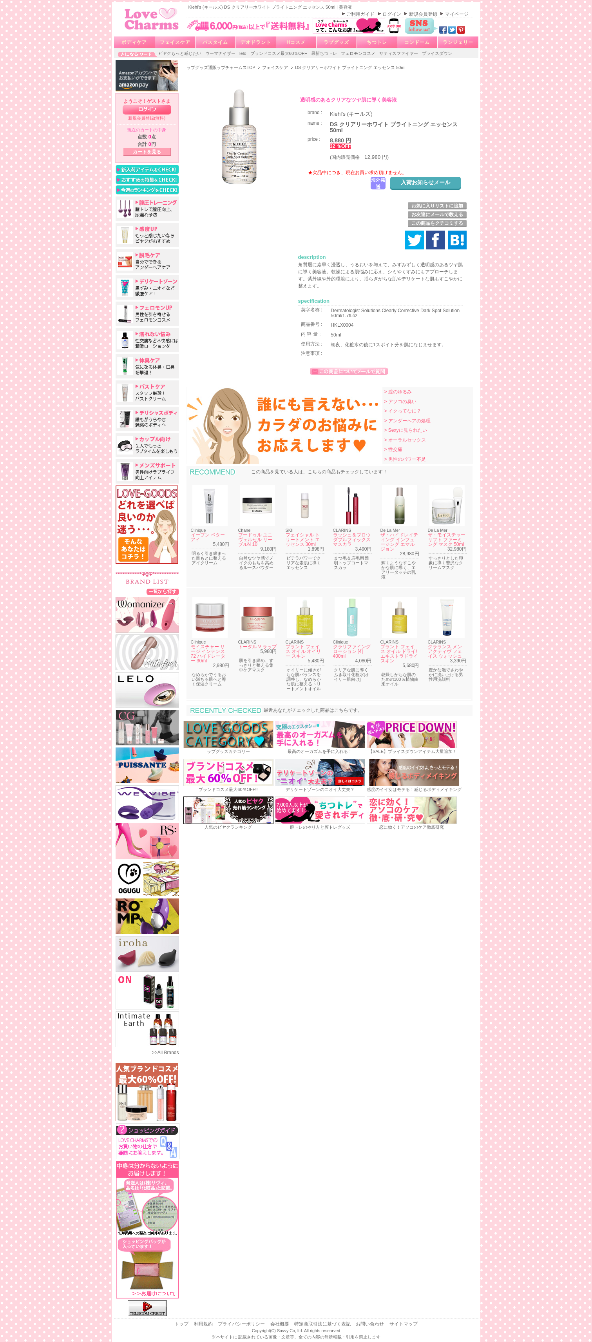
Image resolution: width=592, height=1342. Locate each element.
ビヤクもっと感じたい (180, 53)
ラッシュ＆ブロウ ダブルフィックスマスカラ (352, 539)
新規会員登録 (423, 14)
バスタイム (215, 42)
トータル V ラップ (257, 646)
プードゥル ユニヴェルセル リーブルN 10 (255, 539)
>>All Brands (165, 1052)
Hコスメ (296, 42)
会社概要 (280, 1324)
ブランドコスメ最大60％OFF (279, 53)
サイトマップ (403, 1324)
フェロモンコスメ (359, 53)
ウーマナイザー (221, 53)
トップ (182, 1324)
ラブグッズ (336, 42)
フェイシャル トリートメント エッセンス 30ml (303, 539)
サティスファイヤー (399, 53)
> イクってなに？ (402, 411)
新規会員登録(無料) (147, 118)
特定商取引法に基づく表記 (323, 1324)
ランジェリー (458, 42)
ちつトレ (377, 42)
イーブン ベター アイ (208, 537)
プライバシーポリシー (242, 1324)
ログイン (392, 14)
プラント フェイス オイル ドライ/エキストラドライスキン (399, 654)
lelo (243, 53)
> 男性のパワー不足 (405, 459)
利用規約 (204, 1324)
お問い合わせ (370, 1324)
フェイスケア (175, 42)
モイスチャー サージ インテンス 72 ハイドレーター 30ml (208, 654)
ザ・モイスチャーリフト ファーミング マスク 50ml (446, 539)
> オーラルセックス (405, 440)
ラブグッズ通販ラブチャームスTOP (221, 67)
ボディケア (134, 42)
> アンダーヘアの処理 (407, 421)
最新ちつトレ (324, 53)
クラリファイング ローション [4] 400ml (352, 651)
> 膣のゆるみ (398, 392)
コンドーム (417, 42)
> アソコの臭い (400, 401)
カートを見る (147, 152)
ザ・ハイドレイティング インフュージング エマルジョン (399, 542)
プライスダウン (437, 53)
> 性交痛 (393, 449)
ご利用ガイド (361, 14)
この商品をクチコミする (437, 223)
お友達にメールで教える (437, 214)
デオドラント (256, 42)
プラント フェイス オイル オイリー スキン (303, 651)
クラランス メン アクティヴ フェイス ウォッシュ (445, 651)
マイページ (457, 14)
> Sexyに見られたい (405, 430)
